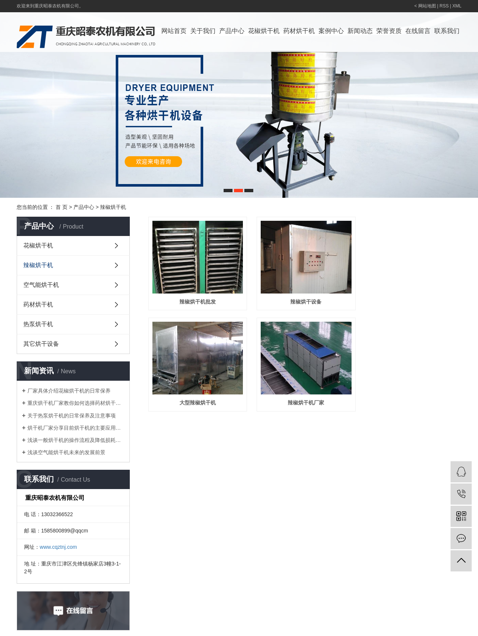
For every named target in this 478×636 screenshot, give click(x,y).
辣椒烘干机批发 (199, 303)
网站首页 (174, 31)
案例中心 (331, 31)
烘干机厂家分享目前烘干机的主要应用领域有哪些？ (75, 428)
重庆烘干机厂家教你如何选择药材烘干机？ (75, 403)
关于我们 (202, 31)
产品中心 (231, 31)
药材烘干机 (299, 31)
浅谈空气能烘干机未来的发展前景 (66, 452)
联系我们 (446, 31)
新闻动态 (360, 31)
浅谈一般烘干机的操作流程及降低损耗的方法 (75, 440)
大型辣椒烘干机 (199, 406)
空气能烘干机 (41, 285)
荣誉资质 (389, 31)
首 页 (61, 207)
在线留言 (418, 31)
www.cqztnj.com (58, 547)
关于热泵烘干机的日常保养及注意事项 (71, 416)
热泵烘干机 (38, 324)
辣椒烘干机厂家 (309, 406)
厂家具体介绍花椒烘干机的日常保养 (69, 391)
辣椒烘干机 (113, 207)
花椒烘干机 (264, 31)
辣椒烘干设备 (309, 303)
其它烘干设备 (41, 344)
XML (457, 6)
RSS (444, 6)
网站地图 (427, 6)
